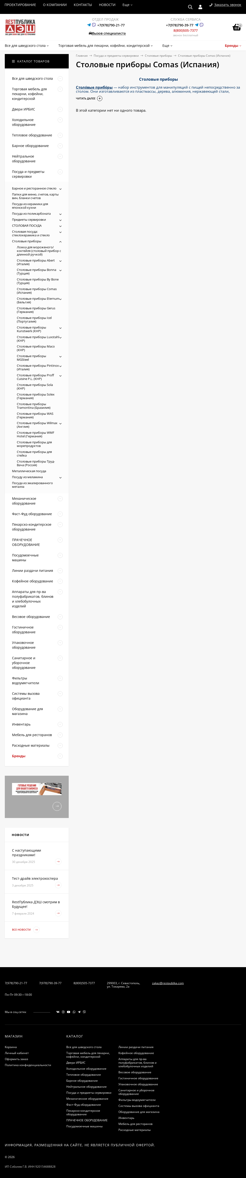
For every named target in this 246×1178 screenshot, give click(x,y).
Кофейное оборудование (136, 1053)
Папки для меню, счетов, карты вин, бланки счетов (35, 196)
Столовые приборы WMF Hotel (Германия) (35, 434)
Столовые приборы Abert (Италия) (36, 262)
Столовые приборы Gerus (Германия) (36, 310)
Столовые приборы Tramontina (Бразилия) (33, 406)
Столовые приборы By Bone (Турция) (38, 281)
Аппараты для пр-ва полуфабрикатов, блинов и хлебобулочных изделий (137, 1062)
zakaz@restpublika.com (168, 983)
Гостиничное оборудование (138, 1078)
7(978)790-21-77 (16, 983)
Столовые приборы (158, 56)
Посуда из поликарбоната (31, 213)
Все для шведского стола (84, 1047)
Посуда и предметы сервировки (116, 56)
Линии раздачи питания (136, 1047)
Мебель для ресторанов (135, 1124)
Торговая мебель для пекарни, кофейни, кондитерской (88, 1055)
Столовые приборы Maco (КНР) (36, 348)
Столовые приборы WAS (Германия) (35, 415)
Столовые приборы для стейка (34, 454)
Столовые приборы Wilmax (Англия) (37, 425)
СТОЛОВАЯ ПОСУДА (27, 225)
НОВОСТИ (107, 4)
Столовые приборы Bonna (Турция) (36, 271)
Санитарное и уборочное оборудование (136, 1092)
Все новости (26, 930)
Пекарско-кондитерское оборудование (83, 1112)
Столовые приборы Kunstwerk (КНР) (31, 329)
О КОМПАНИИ (55, 4)
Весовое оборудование (134, 1072)
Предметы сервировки (29, 219)
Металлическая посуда (29, 471)
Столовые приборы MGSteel (31, 358)
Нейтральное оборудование (86, 1087)
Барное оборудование (82, 1081)
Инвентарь (126, 1118)
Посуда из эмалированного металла (32, 485)
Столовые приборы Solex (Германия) (36, 396)
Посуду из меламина (27, 477)
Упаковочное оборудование (138, 1084)
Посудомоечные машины (84, 1126)
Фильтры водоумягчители (137, 1100)
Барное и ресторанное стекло (34, 188)
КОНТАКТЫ (83, 4)
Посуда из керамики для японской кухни (30, 206)
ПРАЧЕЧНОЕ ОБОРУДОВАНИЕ (87, 1120)
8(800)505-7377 (185, 30)
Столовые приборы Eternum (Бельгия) (38, 300)
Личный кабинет (17, 1053)
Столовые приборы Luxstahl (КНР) (38, 339)
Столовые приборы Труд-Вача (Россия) (36, 463)
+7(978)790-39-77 (179, 25)
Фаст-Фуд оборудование (83, 1105)
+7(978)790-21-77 (111, 25)
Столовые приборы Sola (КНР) (35, 387)
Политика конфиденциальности (28, 1065)
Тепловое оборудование (83, 1075)
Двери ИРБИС (76, 1063)
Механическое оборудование (87, 1099)
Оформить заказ (16, 1059)
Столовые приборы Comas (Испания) (37, 291)
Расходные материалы (134, 1130)
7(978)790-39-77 (50, 983)
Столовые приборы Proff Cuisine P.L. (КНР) (35, 377)
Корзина (11, 1047)
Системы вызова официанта (138, 1106)
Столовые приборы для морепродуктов (34, 444)
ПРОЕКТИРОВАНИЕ (20, 4)
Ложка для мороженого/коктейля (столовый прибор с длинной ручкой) (39, 250)
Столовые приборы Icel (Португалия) (34, 319)
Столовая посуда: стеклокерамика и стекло (31, 233)
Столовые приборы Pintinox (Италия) (38, 367)
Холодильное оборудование (86, 1069)
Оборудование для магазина (139, 1112)
